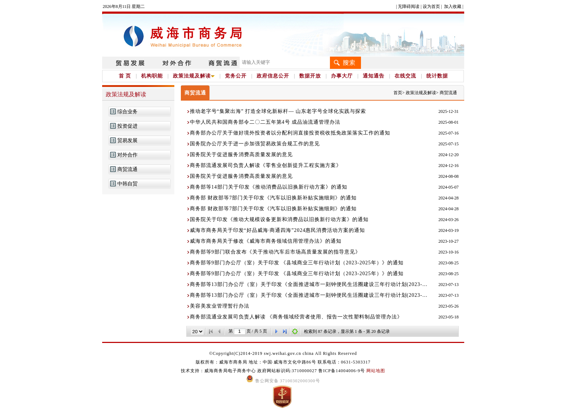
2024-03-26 (449, 219)
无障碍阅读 (408, 6)
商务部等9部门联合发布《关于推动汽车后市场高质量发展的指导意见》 (275, 252)
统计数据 (437, 76)
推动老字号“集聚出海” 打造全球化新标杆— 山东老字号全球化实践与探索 (278, 111)
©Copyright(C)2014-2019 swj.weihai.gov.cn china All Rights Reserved (283, 353)
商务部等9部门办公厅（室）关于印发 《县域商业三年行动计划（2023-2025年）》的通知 (297, 262)
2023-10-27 (449, 241)
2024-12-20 (449, 154)
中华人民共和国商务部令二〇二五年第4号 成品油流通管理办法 (265, 122)
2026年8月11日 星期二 (124, 6)
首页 (397, 92)
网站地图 (375, 370)
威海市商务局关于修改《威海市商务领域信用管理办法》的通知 (265, 241)
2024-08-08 (449, 176)
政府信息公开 (273, 76)
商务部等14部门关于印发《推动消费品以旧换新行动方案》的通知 (268, 187)
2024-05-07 (449, 187)
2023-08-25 (449, 262)
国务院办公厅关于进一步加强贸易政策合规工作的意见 (255, 143)
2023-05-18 (449, 317)
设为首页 (431, 6)
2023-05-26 (449, 306)
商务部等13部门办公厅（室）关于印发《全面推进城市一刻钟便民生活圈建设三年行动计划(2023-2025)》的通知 (310, 284)
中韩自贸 (127, 183)
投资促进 (127, 126)
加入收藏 (452, 6)
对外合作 (127, 155)
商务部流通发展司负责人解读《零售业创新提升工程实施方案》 (265, 165)
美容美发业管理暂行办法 (219, 306)
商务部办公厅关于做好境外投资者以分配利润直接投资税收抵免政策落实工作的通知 (290, 133)
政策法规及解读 (194, 76)
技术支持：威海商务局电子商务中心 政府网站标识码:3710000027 (249, 370)
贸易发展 (127, 140)
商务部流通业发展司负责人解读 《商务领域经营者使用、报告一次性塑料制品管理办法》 (296, 317)
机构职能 (152, 76)
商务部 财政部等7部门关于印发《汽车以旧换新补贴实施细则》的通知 (273, 198)
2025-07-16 (449, 133)
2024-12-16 (449, 165)
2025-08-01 (449, 122)
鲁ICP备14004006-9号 (341, 370)
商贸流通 (127, 169)
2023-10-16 (449, 252)
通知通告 (373, 76)
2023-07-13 (449, 284)
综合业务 (127, 111)
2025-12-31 (449, 111)
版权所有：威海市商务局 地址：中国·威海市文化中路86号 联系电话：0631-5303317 (283, 362)
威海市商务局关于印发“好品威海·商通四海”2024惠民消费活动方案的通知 (277, 230)
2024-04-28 (449, 198)
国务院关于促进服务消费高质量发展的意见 (241, 154)
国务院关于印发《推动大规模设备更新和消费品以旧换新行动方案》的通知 (279, 219)
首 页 (125, 76)
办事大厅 (342, 76)
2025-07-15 (449, 143)
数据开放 (310, 76)
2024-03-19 (449, 230)
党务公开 (236, 76)
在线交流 (405, 76)
